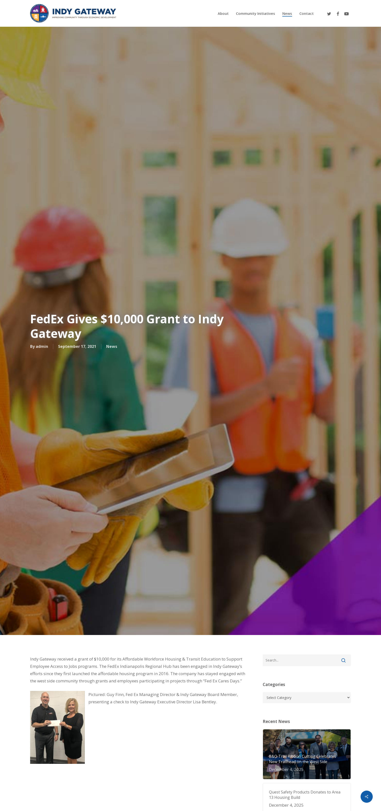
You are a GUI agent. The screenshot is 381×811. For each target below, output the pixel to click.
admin (42, 346)
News (111, 346)
